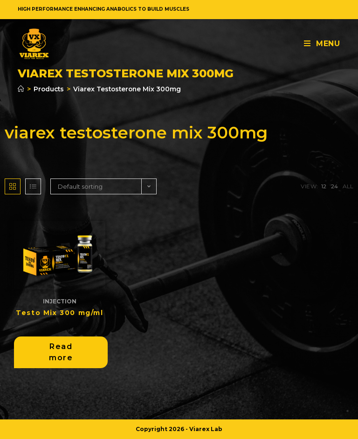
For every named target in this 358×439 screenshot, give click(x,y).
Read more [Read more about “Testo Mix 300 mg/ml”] (61, 352)
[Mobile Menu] (322, 43)
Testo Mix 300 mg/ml (59, 313)
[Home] (21, 89)
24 (334, 186)
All (348, 186)
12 (323, 186)
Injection (59, 301)
